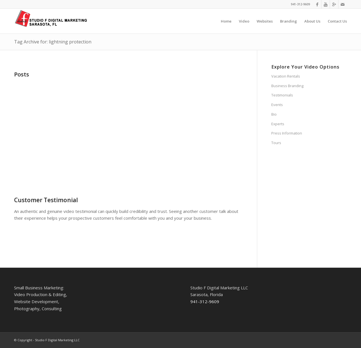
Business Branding (287, 85)
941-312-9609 (300, 4)
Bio (274, 114)
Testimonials (282, 95)
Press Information (286, 133)
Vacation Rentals (285, 76)
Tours (276, 142)
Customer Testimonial (46, 200)
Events (277, 104)
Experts (277, 123)
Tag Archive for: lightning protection (52, 42)
